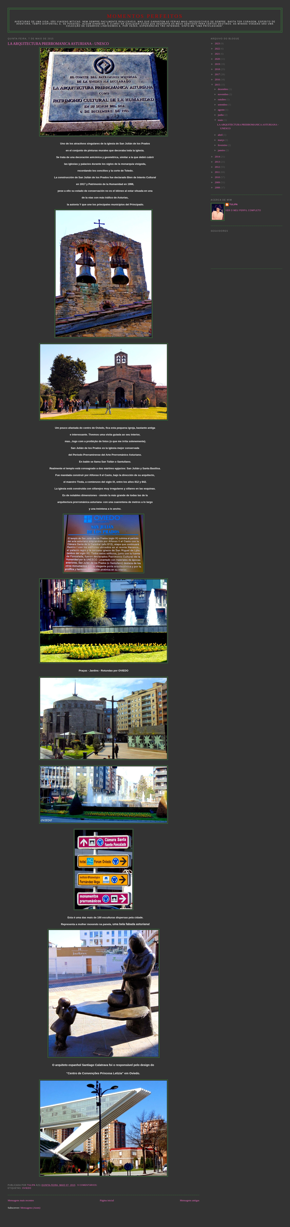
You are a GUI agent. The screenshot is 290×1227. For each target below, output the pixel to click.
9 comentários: (87, 1185)
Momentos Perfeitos (145, 16)
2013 (218, 161)
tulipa (233, 204)
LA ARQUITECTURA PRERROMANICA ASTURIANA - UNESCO (58, 44)
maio (221, 120)
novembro (223, 94)
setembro (223, 104)
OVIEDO (26, 1188)
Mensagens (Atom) (30, 1207)
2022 (218, 48)
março (221, 139)
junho (221, 114)
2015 (218, 84)
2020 (218, 58)
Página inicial (107, 1200)
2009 (218, 182)
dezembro (223, 89)
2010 (218, 177)
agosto (221, 109)
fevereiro (223, 145)
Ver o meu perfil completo (243, 210)
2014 (218, 156)
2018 (218, 69)
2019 (218, 64)
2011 (218, 172)
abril (220, 134)
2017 (218, 74)
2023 (218, 43)
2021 (218, 53)
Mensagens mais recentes (21, 1200)
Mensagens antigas (189, 1200)
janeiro (222, 150)
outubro (222, 99)
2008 (218, 187)
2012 (218, 166)
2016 (218, 79)
